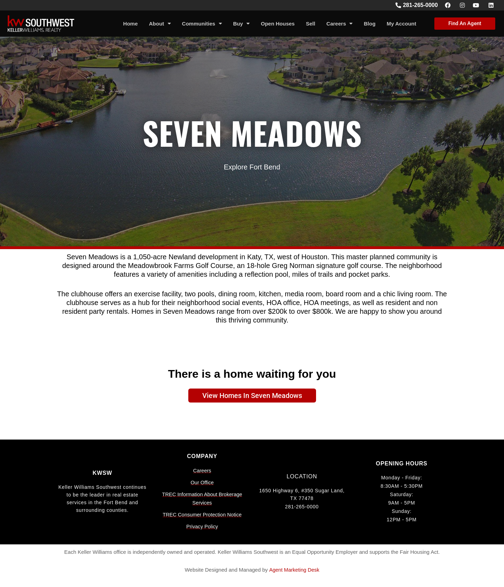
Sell (310, 24)
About (160, 23)
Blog (369, 24)
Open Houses (278, 24)
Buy (241, 23)
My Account (401, 24)
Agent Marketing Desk (294, 570)
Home (130, 24)
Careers (340, 23)
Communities (202, 23)
